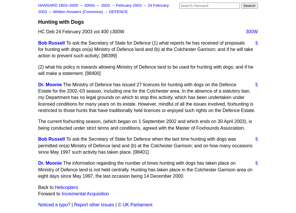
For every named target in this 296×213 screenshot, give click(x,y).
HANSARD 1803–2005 (58, 5)
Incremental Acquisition (85, 193)
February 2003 (129, 5)
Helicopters (66, 187)
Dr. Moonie (50, 84)
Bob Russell (51, 43)
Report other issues (94, 204)
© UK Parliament (135, 204)
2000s (90, 5)
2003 (106, 5)
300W (252, 31)
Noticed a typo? (54, 204)
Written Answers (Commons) (78, 12)
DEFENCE (118, 12)
